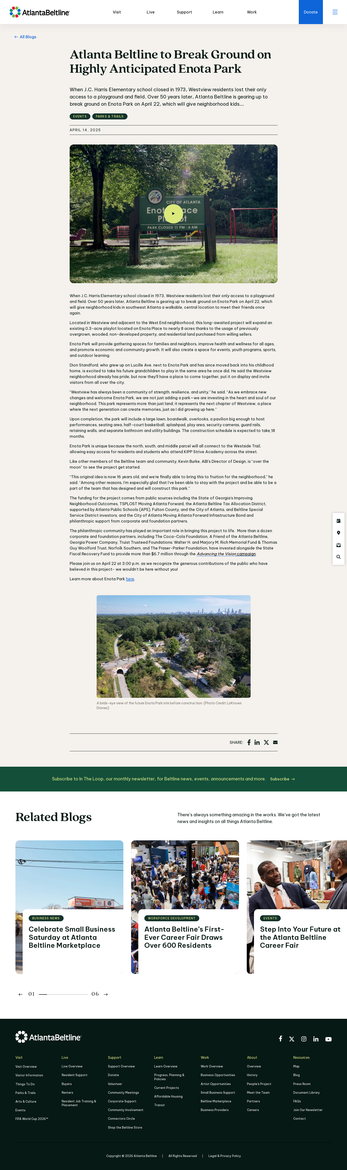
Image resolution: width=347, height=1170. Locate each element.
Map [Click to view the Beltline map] (296, 1066)
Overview (254, 1066)
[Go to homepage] (40, 12)
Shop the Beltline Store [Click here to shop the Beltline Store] (125, 1127)
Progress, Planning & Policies (169, 1077)
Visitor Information (29, 1075)
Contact (299, 1118)
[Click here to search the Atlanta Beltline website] (339, 557)
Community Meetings (123, 1092)
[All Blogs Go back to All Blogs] (24, 37)
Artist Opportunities (216, 1084)
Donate (113, 1075)
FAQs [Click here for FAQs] (297, 1101)
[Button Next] (106, 994)
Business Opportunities (218, 1075)
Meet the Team (258, 1092)
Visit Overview (26, 1066)
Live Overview (72, 1066)
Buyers (67, 1084)
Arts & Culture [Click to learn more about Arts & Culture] (25, 1101)
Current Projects (166, 1088)
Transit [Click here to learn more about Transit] (159, 1105)
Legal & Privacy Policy (224, 1156)
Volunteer (115, 1084)
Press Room (302, 1084)
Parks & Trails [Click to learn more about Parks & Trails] (25, 1093)
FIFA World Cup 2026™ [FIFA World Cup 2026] (31, 1119)
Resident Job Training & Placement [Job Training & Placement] (79, 1103)
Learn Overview (165, 1066)
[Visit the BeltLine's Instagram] (304, 1039)
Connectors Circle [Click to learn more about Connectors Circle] (121, 1118)
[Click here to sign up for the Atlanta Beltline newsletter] (339, 545)
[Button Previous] (20, 994)
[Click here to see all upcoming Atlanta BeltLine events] (339, 521)
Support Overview (121, 1066)
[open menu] (335, 12)
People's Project (259, 1084)
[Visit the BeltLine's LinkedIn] (316, 1039)
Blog (296, 1075)
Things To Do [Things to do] (25, 1084)
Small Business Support (218, 1092)
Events (20, 1110)
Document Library (306, 1092)
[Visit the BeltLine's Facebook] (280, 1039)
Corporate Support (122, 1101)
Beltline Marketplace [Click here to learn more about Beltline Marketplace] (216, 1101)
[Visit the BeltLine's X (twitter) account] (291, 1040)
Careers (253, 1110)
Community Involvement (125, 1110)
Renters (67, 1092)
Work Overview (212, 1066)
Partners (253, 1101)
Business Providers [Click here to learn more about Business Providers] (215, 1110)
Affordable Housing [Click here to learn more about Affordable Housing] (168, 1096)
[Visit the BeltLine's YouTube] (328, 1040)
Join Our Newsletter (308, 1110)
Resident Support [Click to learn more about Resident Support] (74, 1075)
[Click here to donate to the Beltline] (311, 12)
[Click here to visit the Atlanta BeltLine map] (339, 533)
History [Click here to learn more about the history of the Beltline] (252, 1075)
